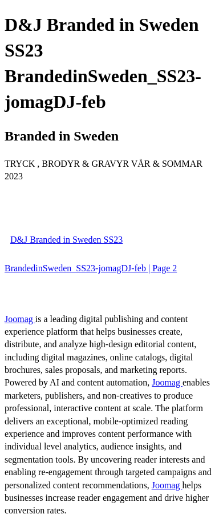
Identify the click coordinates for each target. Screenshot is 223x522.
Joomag (20, 319)
